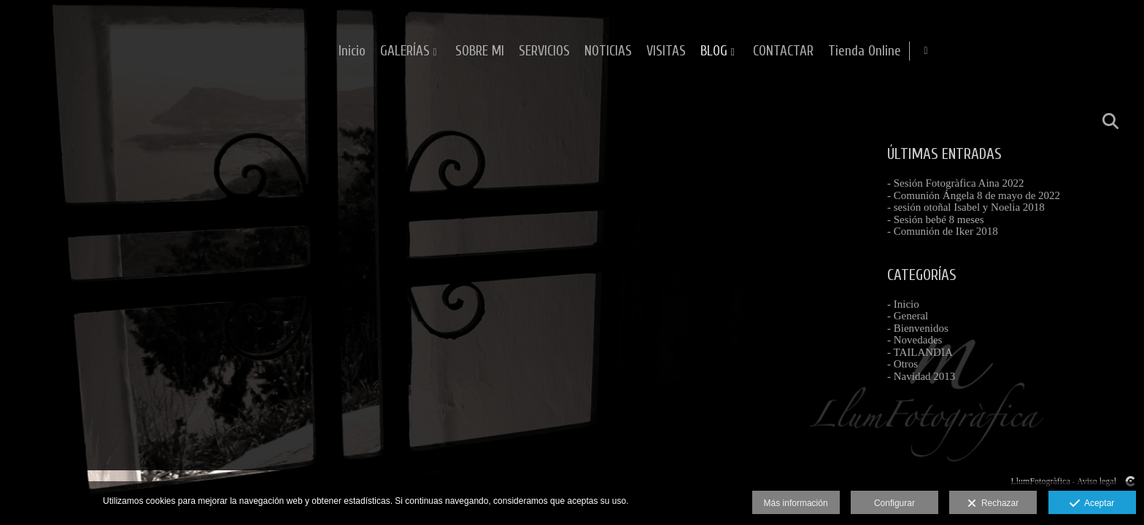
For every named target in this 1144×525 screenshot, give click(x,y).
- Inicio (903, 304)
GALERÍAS (597, 51)
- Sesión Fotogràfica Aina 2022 (955, 183)
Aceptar (1092, 504)
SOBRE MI (671, 51)
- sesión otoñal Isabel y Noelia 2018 (966, 207)
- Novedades (914, 340)
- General (907, 316)
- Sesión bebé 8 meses (935, 219)
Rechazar (993, 504)
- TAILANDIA (920, 352)
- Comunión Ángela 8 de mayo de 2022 (973, 195)
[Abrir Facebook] (1120, 51)
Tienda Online (1056, 51)
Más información (796, 503)
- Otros (902, 364)
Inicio (543, 51)
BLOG (905, 51)
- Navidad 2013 (921, 376)
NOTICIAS (800, 51)
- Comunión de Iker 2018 (942, 231)
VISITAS (858, 51)
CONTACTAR (975, 51)
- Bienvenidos (917, 328)
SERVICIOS (736, 51)
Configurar (894, 503)
